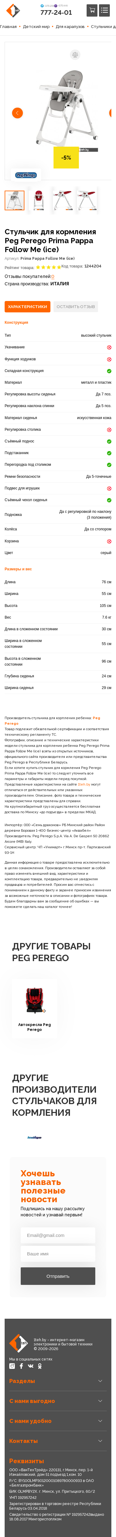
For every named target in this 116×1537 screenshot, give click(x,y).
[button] (18, 113)
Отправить (57, 1276)
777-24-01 (56, 12)
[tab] (27, 306)
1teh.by (84, 784)
